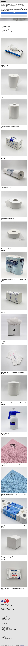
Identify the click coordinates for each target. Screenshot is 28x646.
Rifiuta (7, 13)
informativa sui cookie (10, 6)
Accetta (20, 13)
